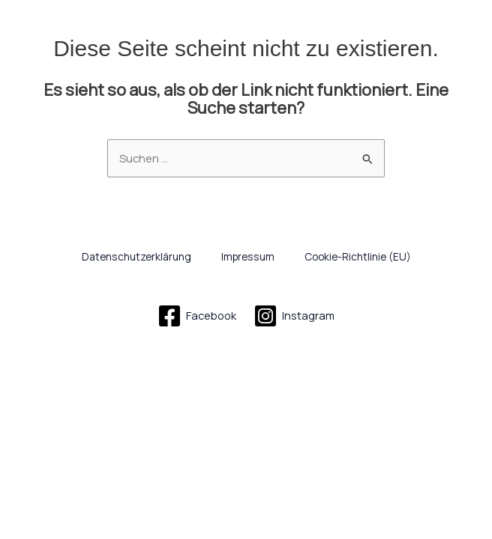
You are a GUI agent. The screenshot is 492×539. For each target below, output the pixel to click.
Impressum (247, 256)
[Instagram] (295, 316)
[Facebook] (197, 316)
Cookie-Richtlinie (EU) (357, 256)
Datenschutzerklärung (136, 256)
